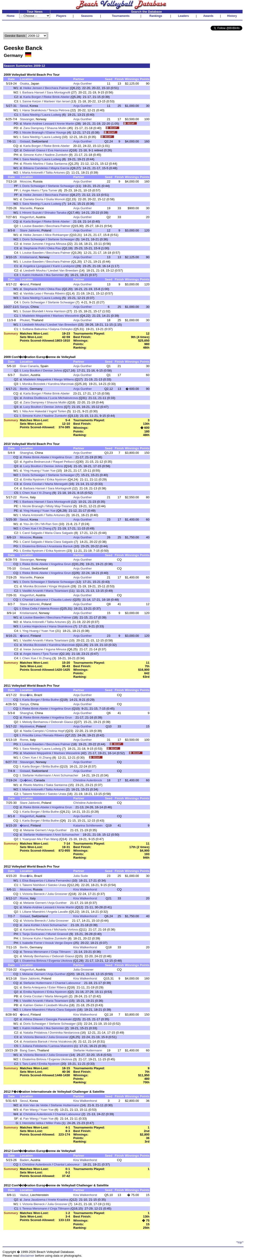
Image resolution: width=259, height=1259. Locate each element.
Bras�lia (26, 695)
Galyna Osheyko (61, 329)
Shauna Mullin (57, 128)
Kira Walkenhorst (85, 889)
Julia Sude (80, 876)
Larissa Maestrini (61, 1046)
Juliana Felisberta (34, 1046)
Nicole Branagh (33, 132)
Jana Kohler (31, 925)
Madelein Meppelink (36, 315)
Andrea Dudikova (35, 398)
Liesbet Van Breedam (63, 270)
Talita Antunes (55, 172)
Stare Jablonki (29, 230)
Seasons (87, 16)
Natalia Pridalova (35, 1032)
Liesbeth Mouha (34, 270)
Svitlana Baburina (34, 329)
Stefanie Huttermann (36, 775)
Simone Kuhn (32, 154)
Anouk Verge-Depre (58, 943)
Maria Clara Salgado (59, 533)
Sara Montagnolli (58, 92)
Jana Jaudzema (34, 1199)
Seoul (24, 106)
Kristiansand (28, 257)
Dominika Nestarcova (64, 1032)
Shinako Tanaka (55, 212)
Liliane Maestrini (33, 911)
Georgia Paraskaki (59, 1019)
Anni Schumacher (65, 775)
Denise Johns (52, 370)
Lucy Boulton (31, 370)
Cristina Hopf (55, 731)
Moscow (25, 181)
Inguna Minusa (56, 244)
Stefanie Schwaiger (61, 186)
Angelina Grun (62, 457)
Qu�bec (26, 780)
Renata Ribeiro (54, 293)
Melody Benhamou (35, 722)
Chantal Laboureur (35, 599)
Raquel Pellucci (64, 461)
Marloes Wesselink (66, 315)
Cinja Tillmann (61, 952)
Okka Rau (54, 248)
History (232, 16)
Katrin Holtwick (32, 275)
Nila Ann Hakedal (34, 411)
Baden (24, 375)
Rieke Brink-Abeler (56, 97)
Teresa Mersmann (35, 952)
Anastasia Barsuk (60, 546)
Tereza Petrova (59, 110)
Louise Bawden (33, 226)
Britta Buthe (51, 699)
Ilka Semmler (55, 275)
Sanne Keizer (31, 101)
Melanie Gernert (34, 830)
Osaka (24, 83)
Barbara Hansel (33, 92)
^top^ (239, 1242)
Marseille (26, 208)
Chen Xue (29, 493)
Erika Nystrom (57, 479)
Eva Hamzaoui (58, 150)
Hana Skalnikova (34, 110)
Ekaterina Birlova (34, 546)
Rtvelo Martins (33, 163)
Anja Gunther (82, 83)
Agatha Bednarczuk (37, 461)
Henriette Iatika (32, 1123)
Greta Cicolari (32, 484)
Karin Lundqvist (64, 266)
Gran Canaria (29, 366)
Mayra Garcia (60, 168)
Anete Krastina (58, 1199)
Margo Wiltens (64, 379)
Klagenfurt (27, 217)
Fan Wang (51, 839)
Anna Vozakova (61, 1041)
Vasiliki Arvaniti (32, 590)
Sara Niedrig (31, 114)
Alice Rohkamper (56, 235)
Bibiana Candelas (35, 168)
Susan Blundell (32, 311)
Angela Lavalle (57, 911)
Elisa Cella (29, 608)
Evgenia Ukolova (60, 960)
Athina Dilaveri (33, 1019)
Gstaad (25, 141)
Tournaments (121, 16)
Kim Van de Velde (35, 1105)
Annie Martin (66, 123)
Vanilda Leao (32, 293)
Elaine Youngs (56, 132)
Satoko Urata (57, 794)
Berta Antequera (34, 987)
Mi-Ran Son (49, 524)
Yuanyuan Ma (32, 839)
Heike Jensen (32, 88)
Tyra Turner (49, 190)
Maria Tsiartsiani (57, 590)
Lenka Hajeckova (34, 626)
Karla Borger (32, 97)
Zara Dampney (33, 128)
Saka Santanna (56, 163)
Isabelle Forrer (32, 943)
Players (61, 16)
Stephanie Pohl (33, 248)
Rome (24, 497)
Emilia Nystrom (33, 479)
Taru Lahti (29, 1063)
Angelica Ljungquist (37, 266)
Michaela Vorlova (66, 929)
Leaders (183, 16)
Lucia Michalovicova (64, 398)
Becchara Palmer (57, 88)
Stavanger (27, 119)
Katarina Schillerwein (87, 825)
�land (24, 284)
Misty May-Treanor (59, 506)
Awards (208, 16)
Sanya (24, 307)
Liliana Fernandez (58, 880)
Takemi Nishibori (33, 794)
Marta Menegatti (56, 484)
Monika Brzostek (34, 384)
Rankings (155, 16)
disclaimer (27, 1255)
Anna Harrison (56, 311)
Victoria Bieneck (33, 894)
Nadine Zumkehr (56, 154)
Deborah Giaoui (34, 150)
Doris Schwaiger (33, 186)
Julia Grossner (57, 894)
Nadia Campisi (33, 731)
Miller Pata (53, 1123)
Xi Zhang (45, 493)
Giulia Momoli (55, 199)
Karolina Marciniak (61, 384)
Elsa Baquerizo (32, 880)
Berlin (24, 389)
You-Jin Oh (31, 524)
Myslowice (27, 726)
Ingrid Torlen (57, 411)
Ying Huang (31, 470)
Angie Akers (30, 190)
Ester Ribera (57, 987)
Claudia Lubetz (61, 599)
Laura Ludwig (51, 114)
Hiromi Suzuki (32, 212)
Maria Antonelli (32, 172)
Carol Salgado (32, 533)
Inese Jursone (33, 244)
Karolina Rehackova (37, 929)
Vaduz (24, 1195)
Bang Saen (27, 1050)
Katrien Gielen (33, 1005)
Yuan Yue (48, 470)
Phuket (25, 320)
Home (10, 16)
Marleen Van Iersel (57, 101)
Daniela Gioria (33, 199)
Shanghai (26, 452)
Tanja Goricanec (33, 934)
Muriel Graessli (57, 934)
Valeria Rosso (49, 608)
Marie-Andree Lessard (38, 123)
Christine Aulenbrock (87, 780)
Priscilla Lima (31, 735)
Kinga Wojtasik (59, 586)
